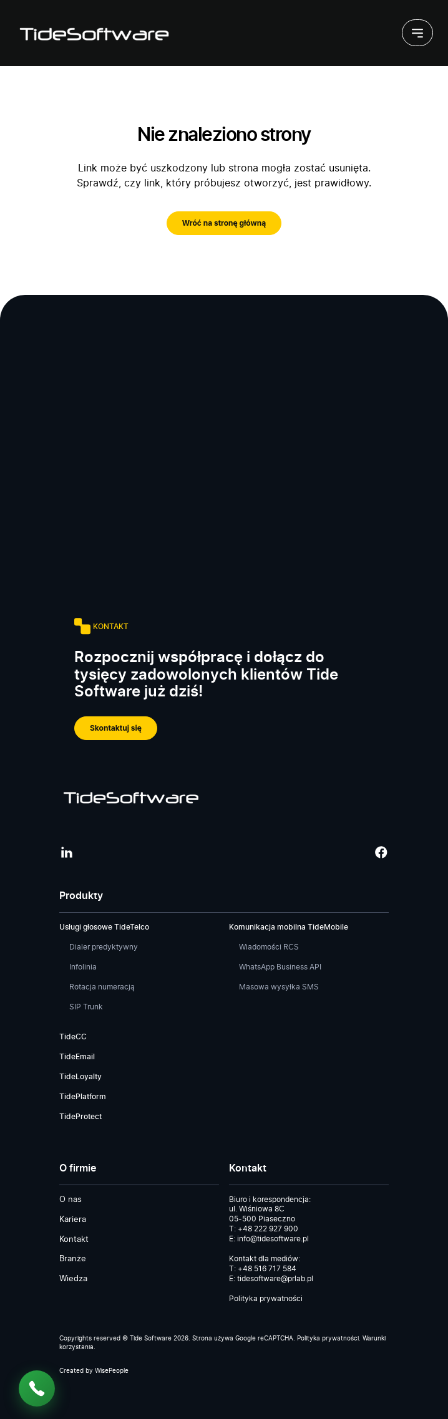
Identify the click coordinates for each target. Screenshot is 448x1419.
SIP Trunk (86, 1007)
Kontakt (74, 1240)
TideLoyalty (80, 1076)
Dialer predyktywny (103, 947)
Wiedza (73, 1279)
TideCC (73, 1037)
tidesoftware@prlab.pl (275, 1278)
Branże (72, 1259)
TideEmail (77, 1057)
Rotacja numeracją (102, 987)
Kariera (72, 1220)
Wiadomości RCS (269, 947)
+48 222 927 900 (268, 1229)
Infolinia (83, 967)
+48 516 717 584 (267, 1268)
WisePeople (112, 1371)
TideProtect (80, 1116)
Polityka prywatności (266, 1298)
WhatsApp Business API (280, 967)
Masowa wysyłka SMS (279, 987)
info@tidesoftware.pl (273, 1239)
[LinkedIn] (66, 852)
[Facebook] (381, 852)
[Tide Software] (93, 33)
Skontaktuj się (116, 728)
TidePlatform (82, 1096)
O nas (70, 1200)
